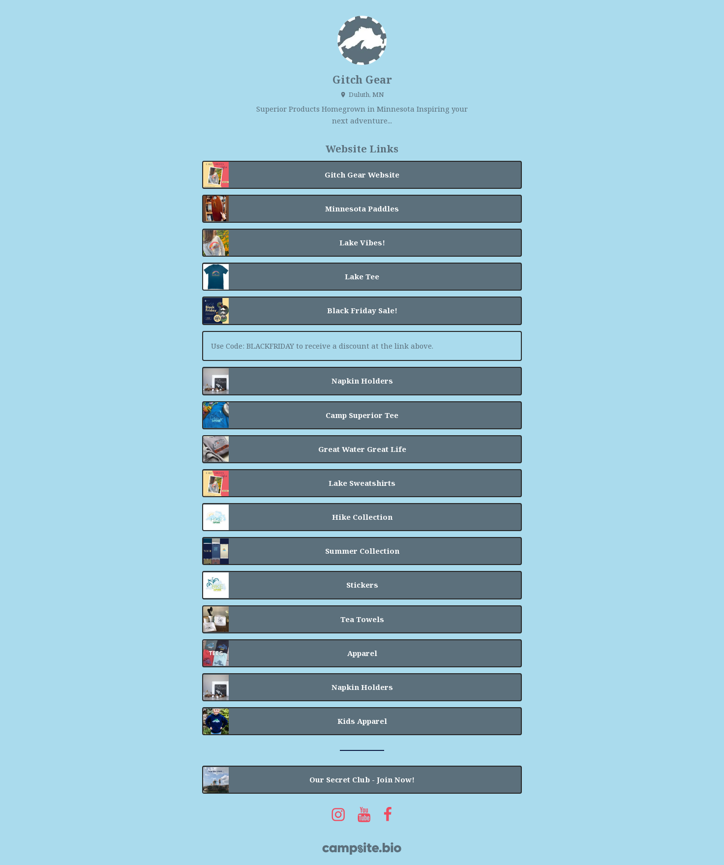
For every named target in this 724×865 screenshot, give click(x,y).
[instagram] (339, 814)
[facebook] (388, 814)
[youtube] (364, 814)
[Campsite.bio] (361, 848)
